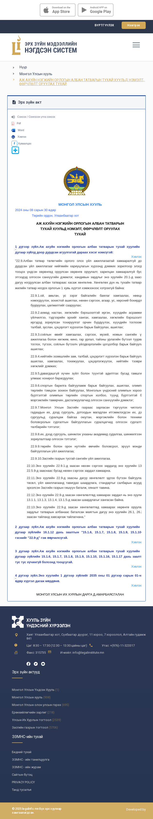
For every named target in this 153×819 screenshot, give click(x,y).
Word (17, 130)
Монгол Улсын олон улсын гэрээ (36, 705)
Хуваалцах (21, 143)
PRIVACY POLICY (23, 782)
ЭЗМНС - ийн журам (26, 767)
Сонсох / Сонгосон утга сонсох (33, 116)
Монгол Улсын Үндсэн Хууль (33, 690)
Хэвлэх (18, 136)
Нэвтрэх (133, 25)
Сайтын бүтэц (22, 774)
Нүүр (23, 67)
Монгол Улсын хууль (35, 74)
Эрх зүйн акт (27, 102)
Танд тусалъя (21, 790)
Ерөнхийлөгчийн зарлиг (29, 712)
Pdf (16, 123)
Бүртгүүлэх (104, 25)
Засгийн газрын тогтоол (30, 727)
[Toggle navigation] (136, 44)
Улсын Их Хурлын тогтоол (31, 720)
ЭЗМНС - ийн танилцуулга (30, 759)
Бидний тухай (21, 752)
